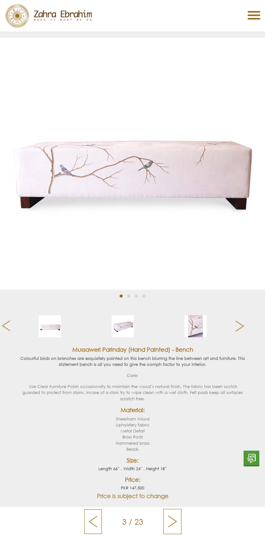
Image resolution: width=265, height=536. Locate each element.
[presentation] (3, 326)
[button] (121, 296)
